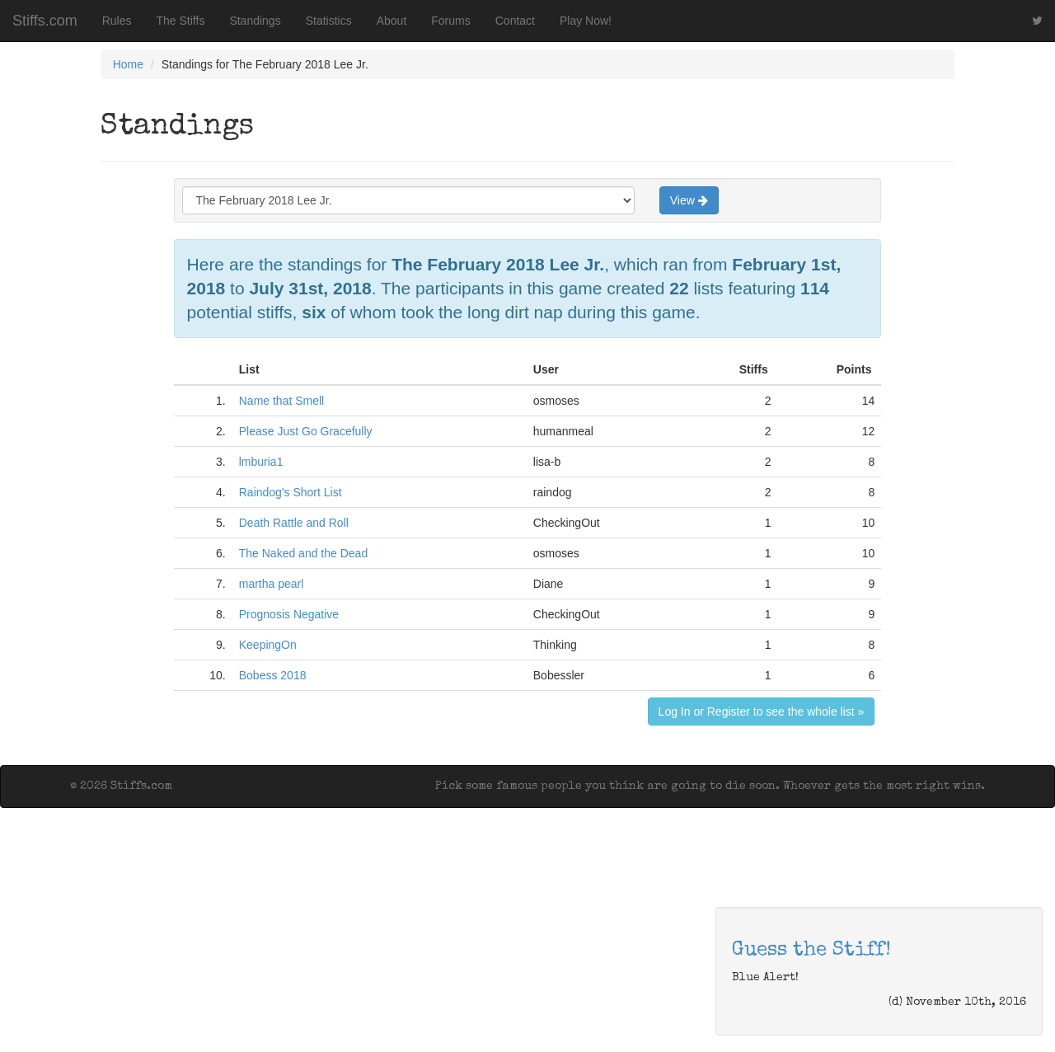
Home (128, 64)
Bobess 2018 (273, 675)
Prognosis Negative (289, 614)
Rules (117, 20)
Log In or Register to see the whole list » (762, 711)
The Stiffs (181, 20)
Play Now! (586, 20)
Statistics (329, 20)
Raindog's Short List (290, 492)
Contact (515, 20)
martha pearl (271, 583)
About (392, 20)
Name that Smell (281, 400)
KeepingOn (268, 644)
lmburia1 (261, 461)
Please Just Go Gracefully (306, 431)
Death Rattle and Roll (294, 522)
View (689, 200)
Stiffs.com (44, 20)
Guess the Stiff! (811, 950)
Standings (254, 20)
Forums (450, 20)
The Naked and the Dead (303, 553)
